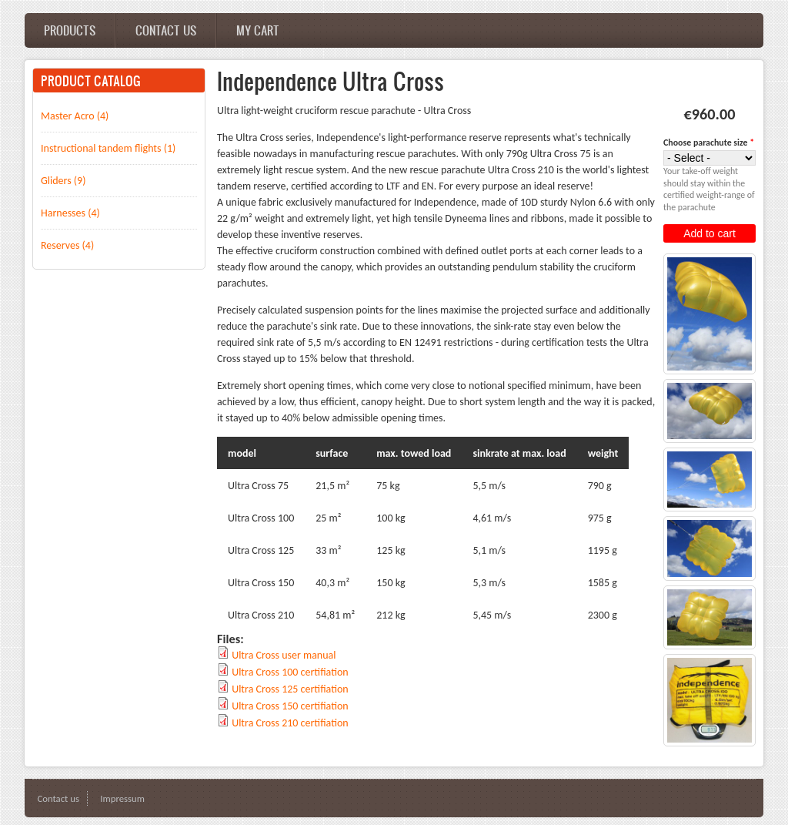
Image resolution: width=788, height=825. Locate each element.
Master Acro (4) (75, 115)
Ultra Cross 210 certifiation (290, 722)
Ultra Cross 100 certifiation (290, 672)
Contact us (165, 30)
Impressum (122, 798)
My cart (257, 30)
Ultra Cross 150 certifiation (290, 706)
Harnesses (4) (70, 213)
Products (69, 30)
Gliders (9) (63, 180)
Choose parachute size (708, 142)
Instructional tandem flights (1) (108, 148)
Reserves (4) (67, 245)
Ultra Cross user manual (284, 655)
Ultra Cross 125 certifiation (290, 689)
